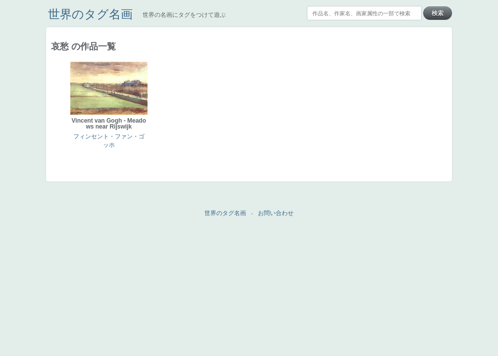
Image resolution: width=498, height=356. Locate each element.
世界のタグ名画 (90, 14)
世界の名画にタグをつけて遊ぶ (184, 15)
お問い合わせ (276, 213)
